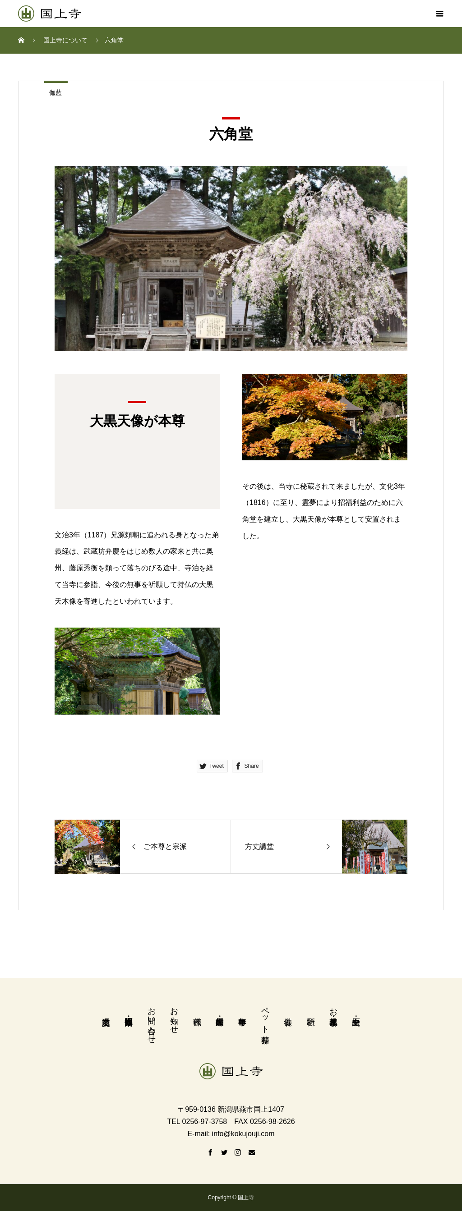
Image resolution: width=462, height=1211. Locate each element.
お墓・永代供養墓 (333, 1007)
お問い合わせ (151, 1021)
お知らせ (174, 1016)
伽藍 (55, 92)
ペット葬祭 (265, 1016)
